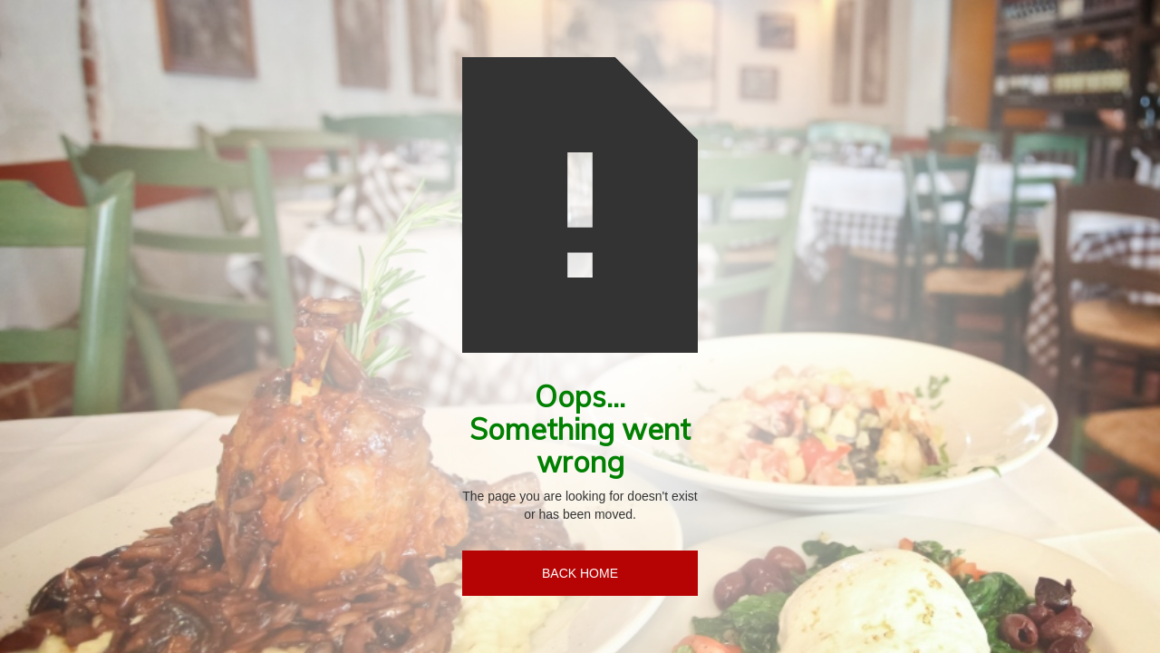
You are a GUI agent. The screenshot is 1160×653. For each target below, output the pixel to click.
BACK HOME (580, 573)
